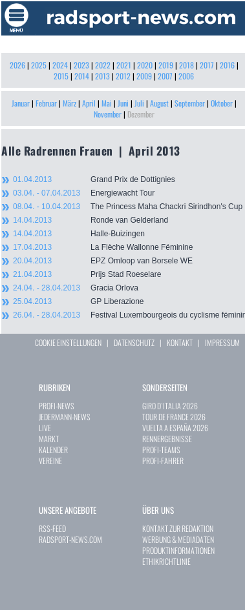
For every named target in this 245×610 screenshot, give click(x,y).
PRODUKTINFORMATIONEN (178, 550)
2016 (227, 64)
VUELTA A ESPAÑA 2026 (175, 427)
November (108, 113)
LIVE (45, 427)
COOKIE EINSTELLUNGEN (68, 342)
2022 (103, 64)
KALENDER (53, 449)
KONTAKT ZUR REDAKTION (177, 528)
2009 (144, 75)
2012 (123, 75)
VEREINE (50, 460)
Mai (106, 102)
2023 (81, 64)
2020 (145, 64)
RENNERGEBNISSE (167, 438)
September (190, 102)
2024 (60, 64)
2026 (17, 64)
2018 (186, 64)
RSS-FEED (52, 528)
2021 (123, 64)
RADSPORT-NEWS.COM (70, 539)
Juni (123, 102)
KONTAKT (180, 342)
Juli (139, 102)
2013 (102, 75)
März (69, 102)
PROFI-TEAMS (161, 449)
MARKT (49, 438)
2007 (165, 75)
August (159, 102)
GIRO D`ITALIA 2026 (170, 405)
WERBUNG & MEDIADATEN (178, 539)
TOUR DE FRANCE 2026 (174, 416)
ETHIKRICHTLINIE (166, 561)
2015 (61, 75)
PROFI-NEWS (56, 405)
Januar (21, 102)
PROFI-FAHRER (163, 460)
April (89, 102)
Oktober (222, 102)
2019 (165, 64)
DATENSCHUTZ (134, 342)
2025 (39, 64)
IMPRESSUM (222, 342)
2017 (207, 64)
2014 (81, 75)
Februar (46, 102)
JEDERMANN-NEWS (65, 416)
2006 (186, 75)
